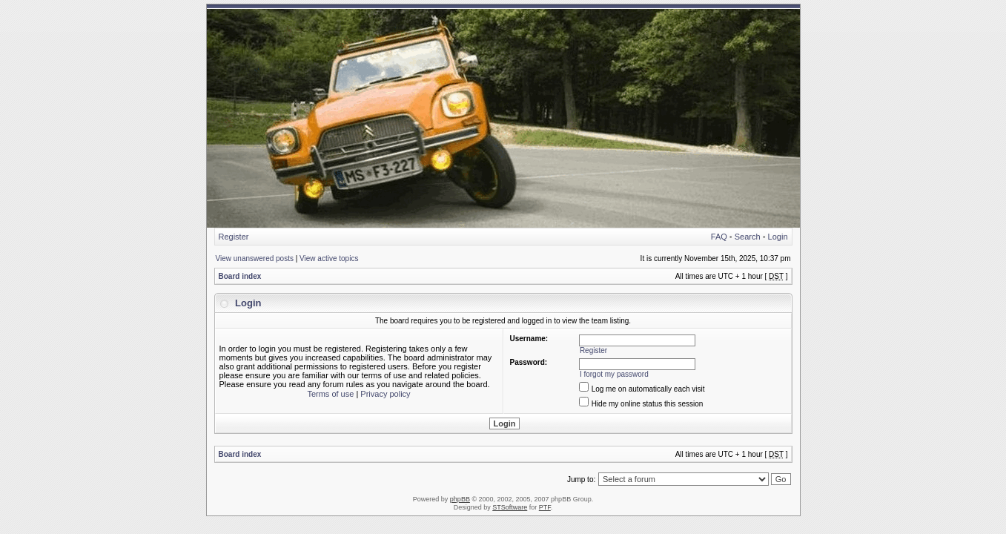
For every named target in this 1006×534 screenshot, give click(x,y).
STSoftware (509, 507)
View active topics (329, 258)
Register (234, 236)
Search (748, 236)
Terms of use (330, 393)
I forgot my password (614, 374)
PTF (545, 507)
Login (778, 236)
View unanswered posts (255, 258)
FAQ (719, 236)
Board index (240, 276)
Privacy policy (385, 393)
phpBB (460, 499)
